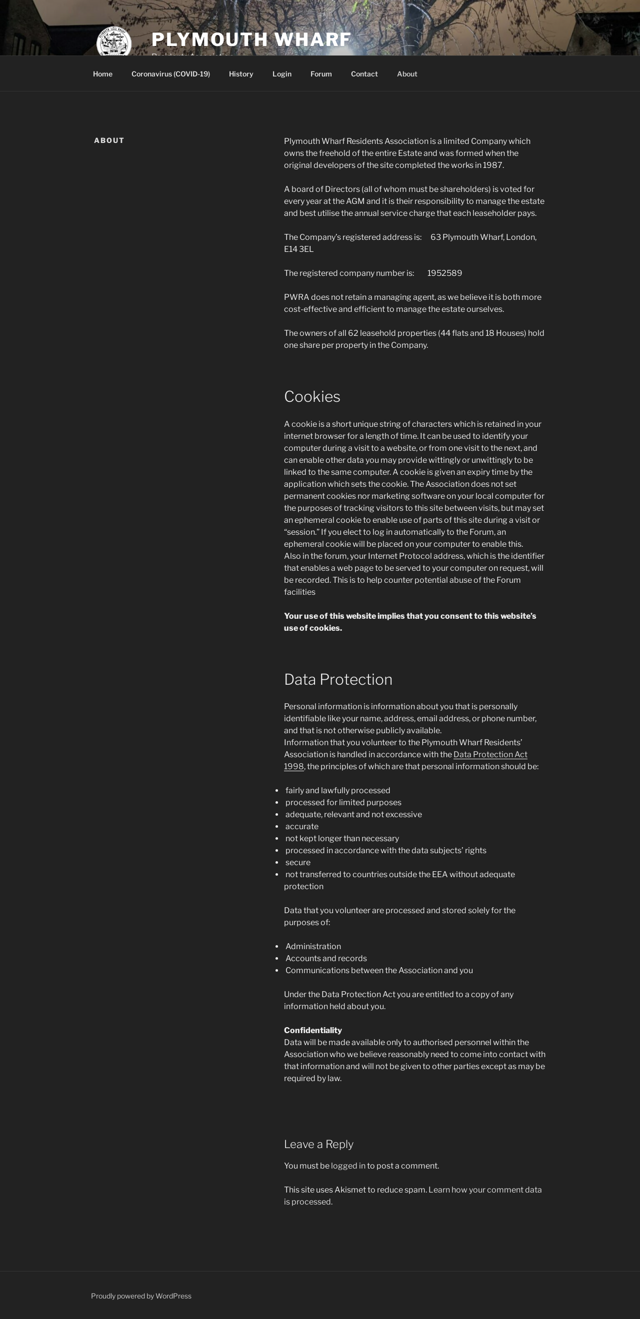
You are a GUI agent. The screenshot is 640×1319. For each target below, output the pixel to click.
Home (102, 73)
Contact (364, 73)
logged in (348, 1166)
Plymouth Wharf (252, 39)
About (407, 73)
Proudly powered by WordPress (141, 1296)
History (241, 73)
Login (282, 73)
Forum (321, 73)
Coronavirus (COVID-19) (171, 73)
